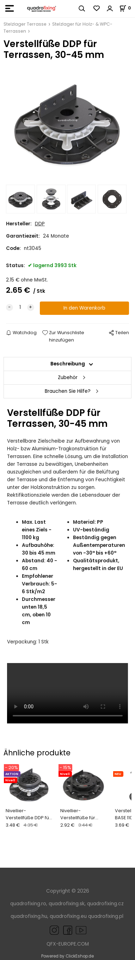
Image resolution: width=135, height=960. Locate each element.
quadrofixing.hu (29, 916)
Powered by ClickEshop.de (67, 956)
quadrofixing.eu (68, 916)
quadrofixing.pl (105, 916)
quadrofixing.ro (28, 903)
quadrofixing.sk (67, 903)
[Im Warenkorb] (127, 8)
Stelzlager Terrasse (25, 24)
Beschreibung (67, 363)
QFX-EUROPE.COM (68, 944)
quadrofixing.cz (105, 903)
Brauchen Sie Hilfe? (68, 391)
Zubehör (68, 377)
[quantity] (20, 307)
